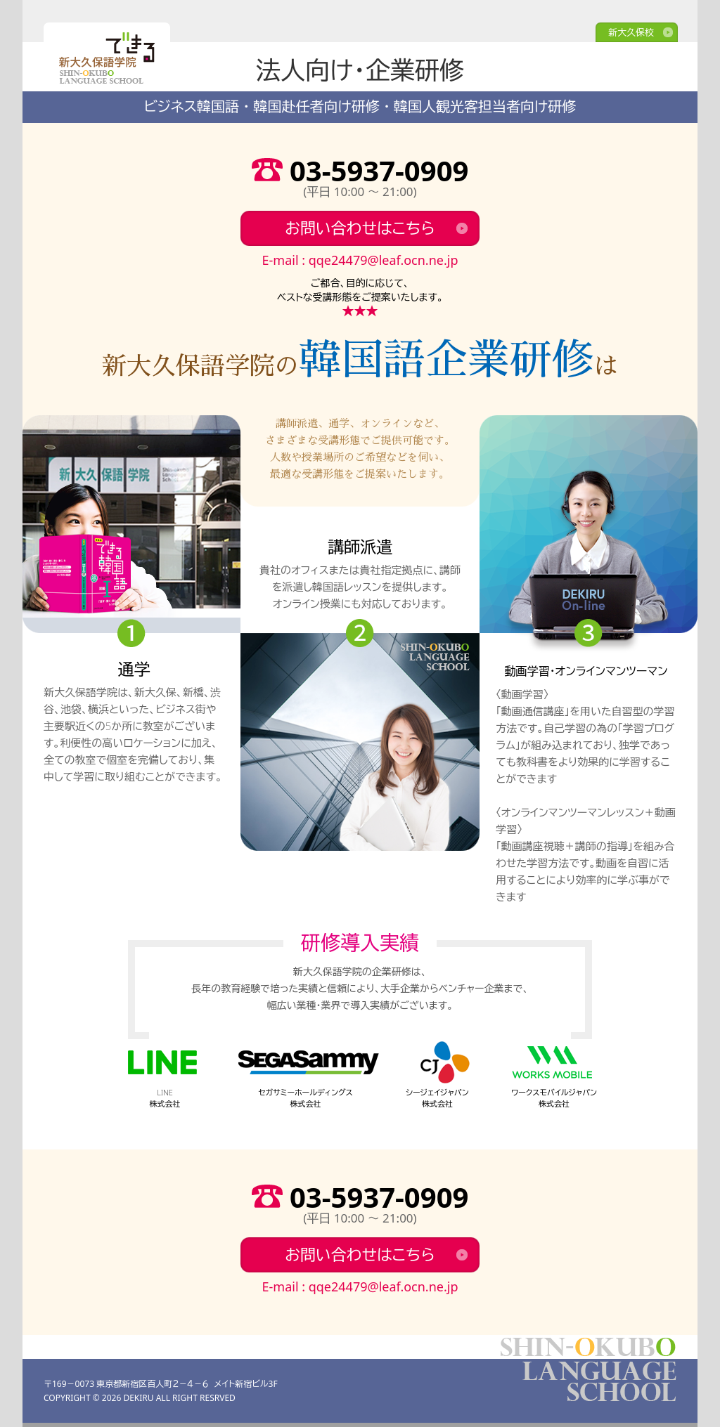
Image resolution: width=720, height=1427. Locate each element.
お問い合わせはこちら (360, 227)
